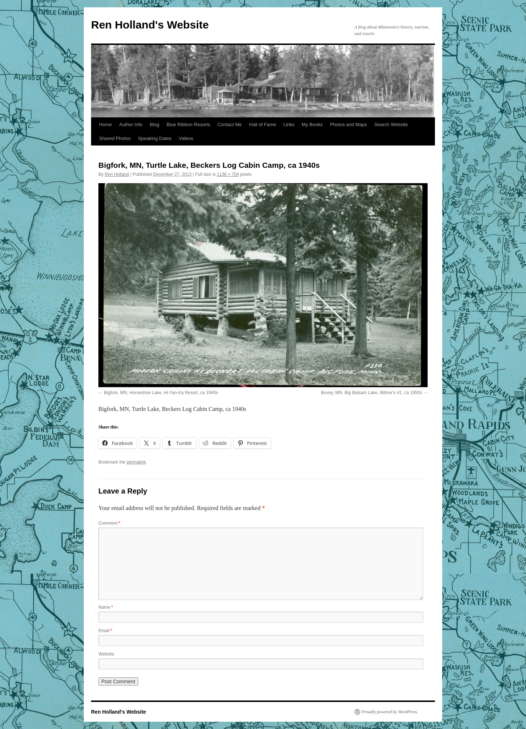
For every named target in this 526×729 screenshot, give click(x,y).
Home (105, 124)
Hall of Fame (262, 124)
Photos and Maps (348, 124)
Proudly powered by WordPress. (390, 711)
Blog (154, 124)
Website (106, 654)
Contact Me (230, 124)
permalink (136, 462)
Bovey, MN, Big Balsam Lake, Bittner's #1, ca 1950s (371, 392)
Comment (109, 523)
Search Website (391, 124)
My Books (312, 124)
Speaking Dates (155, 138)
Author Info (131, 124)
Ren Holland (117, 174)
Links (288, 124)
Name (105, 607)
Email (105, 630)
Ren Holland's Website (150, 25)
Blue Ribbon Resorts (188, 124)
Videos (186, 138)
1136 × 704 (228, 174)
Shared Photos (115, 138)
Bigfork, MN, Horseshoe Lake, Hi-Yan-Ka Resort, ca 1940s (161, 392)
